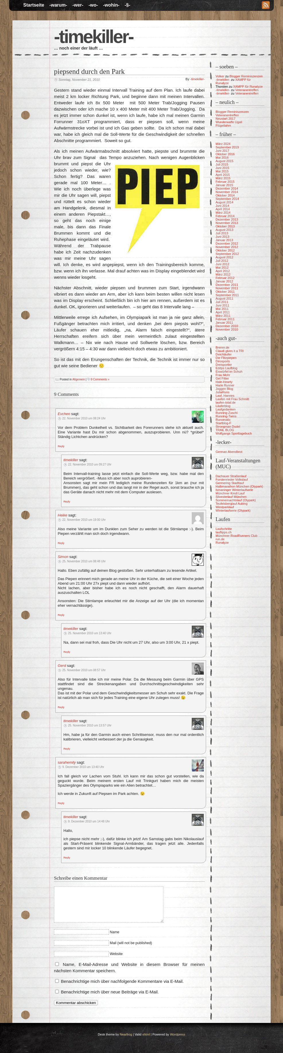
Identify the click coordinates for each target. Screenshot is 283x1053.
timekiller (70, 460)
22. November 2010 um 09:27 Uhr (89, 464)
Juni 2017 (222, 150)
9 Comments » (100, 379)
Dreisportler (224, 364)
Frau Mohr (223, 375)
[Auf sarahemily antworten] (61, 803)
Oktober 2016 (225, 154)
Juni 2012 (222, 264)
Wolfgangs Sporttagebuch (234, 433)
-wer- (77, 5)
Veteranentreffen (246, 90)
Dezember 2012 (227, 243)
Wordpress (177, 1034)
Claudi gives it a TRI (230, 351)
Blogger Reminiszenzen (246, 76)
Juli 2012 (222, 260)
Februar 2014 (225, 216)
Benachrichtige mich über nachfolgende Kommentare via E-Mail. (122, 981)
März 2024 (223, 144)
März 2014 (223, 212)
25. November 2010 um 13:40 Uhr (89, 633)
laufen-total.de (226, 402)
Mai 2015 (222, 171)
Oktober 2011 (225, 291)
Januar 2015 (224, 185)
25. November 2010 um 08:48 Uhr (84, 561)
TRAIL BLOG (225, 430)
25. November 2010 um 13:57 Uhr (89, 725)
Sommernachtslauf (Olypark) (236, 500)
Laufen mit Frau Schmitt (232, 399)
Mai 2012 (222, 267)
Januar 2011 (224, 322)
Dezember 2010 (227, 326)
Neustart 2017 (225, 118)
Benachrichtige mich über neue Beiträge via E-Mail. (110, 991)
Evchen (64, 414)
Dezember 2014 (227, 188)
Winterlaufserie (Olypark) (233, 510)
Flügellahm (223, 125)
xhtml (146, 1034)
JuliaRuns (222, 392)
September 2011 (227, 295)
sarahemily (67, 762)
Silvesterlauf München (231, 496)
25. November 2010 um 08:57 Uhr (84, 670)
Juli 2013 (222, 233)
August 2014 (224, 202)
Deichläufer (224, 354)
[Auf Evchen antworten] (61, 446)
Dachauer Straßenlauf (231, 476)
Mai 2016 (222, 157)
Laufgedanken (226, 409)
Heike (62, 515)
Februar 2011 (225, 319)
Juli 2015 (222, 164)
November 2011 (227, 288)
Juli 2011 (222, 302)
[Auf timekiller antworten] (66, 501)
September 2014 (227, 199)
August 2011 (224, 298)
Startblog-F (223, 423)
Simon (63, 557)
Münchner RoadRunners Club (236, 535)
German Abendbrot (229, 451)
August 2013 (224, 229)
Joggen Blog (224, 388)
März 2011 (223, 315)
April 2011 (223, 312)
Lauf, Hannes (225, 395)
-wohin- (111, 5)
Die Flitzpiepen (226, 357)
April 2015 (223, 174)
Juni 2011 (222, 305)
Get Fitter (222, 378)
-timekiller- (93, 36)
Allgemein (78, 379)
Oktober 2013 (225, 226)
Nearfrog (126, 1034)
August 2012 (224, 257)
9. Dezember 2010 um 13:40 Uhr (83, 767)
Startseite (33, 5)
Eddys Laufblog (226, 368)
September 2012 (227, 254)
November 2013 (227, 223)
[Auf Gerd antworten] (61, 707)
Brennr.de (222, 347)
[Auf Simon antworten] (61, 614)
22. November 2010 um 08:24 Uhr (84, 418)
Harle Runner (225, 385)
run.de (220, 539)
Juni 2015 (222, 168)
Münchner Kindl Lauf (230, 493)
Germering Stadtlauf (230, 483)
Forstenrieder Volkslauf (232, 479)
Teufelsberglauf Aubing (231, 503)
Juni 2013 (222, 236)
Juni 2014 (222, 205)
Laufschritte (224, 529)
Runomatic (223, 419)
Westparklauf (225, 507)
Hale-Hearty (224, 382)
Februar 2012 (225, 278)
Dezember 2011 (227, 284)
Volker (220, 76)
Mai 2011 (222, 309)
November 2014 (227, 192)
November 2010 (227, 329)
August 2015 (224, 161)
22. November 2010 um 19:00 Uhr (84, 519)
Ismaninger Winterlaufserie (234, 490)
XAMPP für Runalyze (248, 86)
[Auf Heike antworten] (61, 543)
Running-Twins (226, 416)
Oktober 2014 (225, 195)
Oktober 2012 (225, 250)
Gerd (62, 665)
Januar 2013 (224, 240)
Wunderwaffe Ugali (229, 122)
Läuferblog (223, 406)
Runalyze (222, 542)
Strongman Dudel (228, 426)
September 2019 (227, 147)
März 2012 (223, 274)
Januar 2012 (224, 281)
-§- (127, 5)
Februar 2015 (225, 181)
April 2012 (223, 271)
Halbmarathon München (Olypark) (239, 486)
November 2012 (227, 247)
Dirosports (223, 361)
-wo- (93, 5)
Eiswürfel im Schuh (229, 371)
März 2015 (223, 178)
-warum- (58, 5)
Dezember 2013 (227, 219)
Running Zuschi (226, 412)
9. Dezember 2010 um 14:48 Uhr (89, 821)
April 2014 (223, 209)
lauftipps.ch (224, 532)
